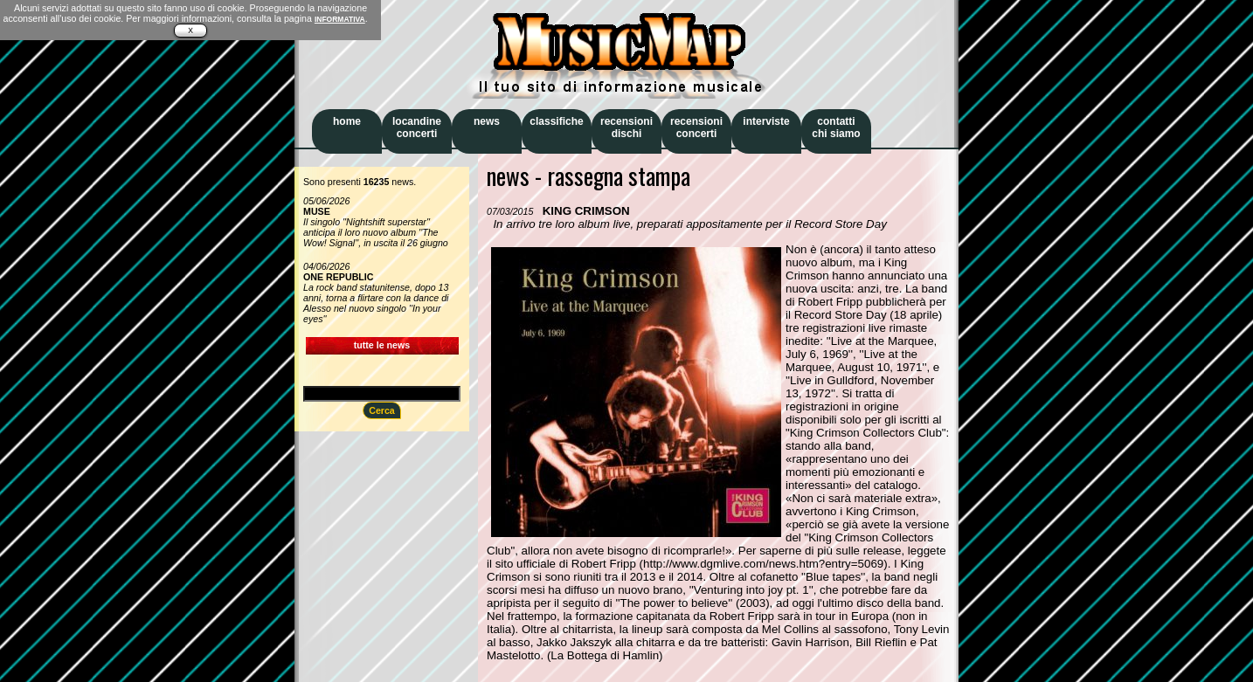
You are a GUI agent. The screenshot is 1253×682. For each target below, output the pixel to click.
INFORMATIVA (340, 19)
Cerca (382, 410)
